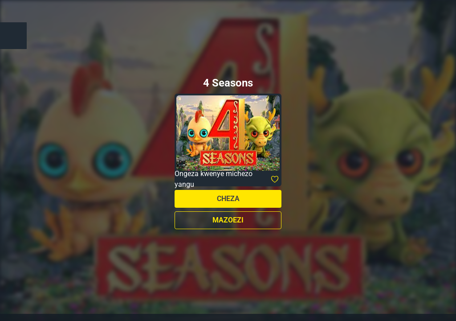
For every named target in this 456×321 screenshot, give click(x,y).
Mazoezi (228, 220)
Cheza (228, 198)
